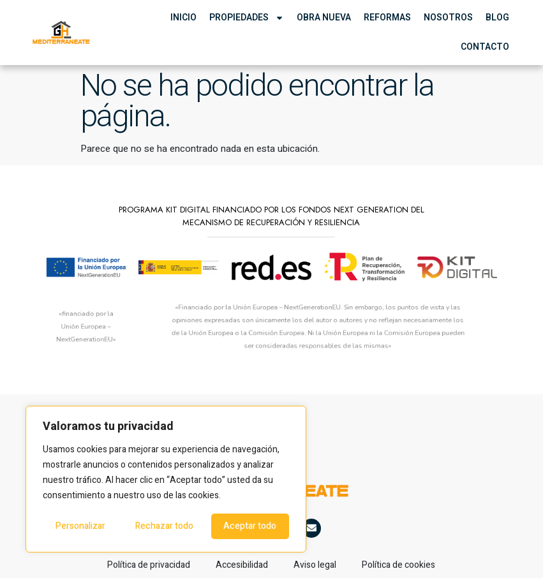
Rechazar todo (164, 526)
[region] (166, 479)
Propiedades (246, 18)
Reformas (387, 17)
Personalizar (80, 526)
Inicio (183, 17)
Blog (497, 17)
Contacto (485, 47)
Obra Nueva (324, 17)
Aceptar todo (249, 526)
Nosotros (448, 17)
